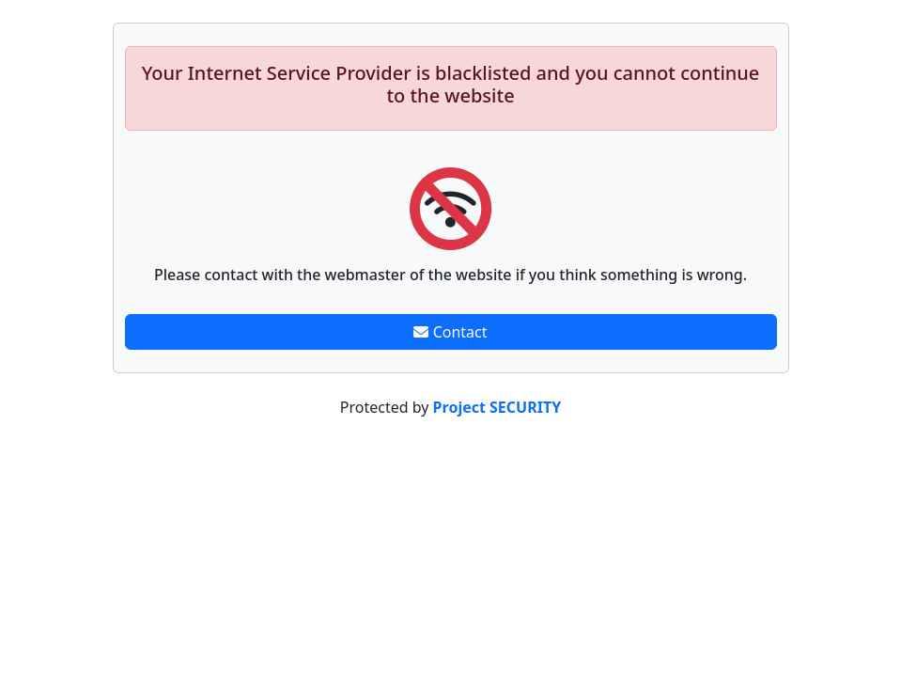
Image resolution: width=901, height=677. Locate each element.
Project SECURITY (497, 407)
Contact (450, 332)
